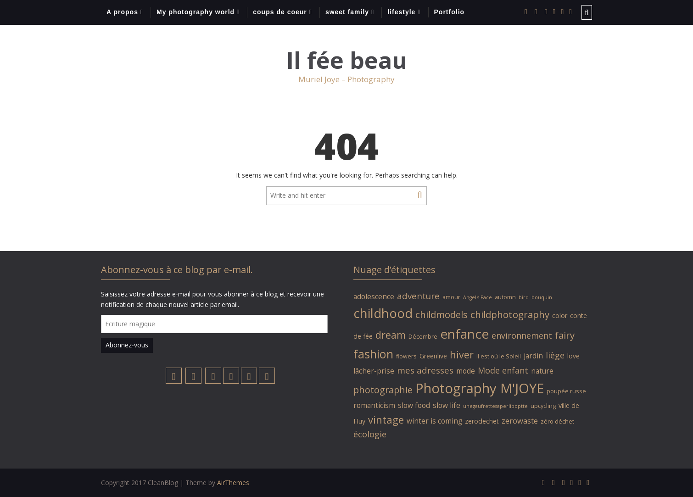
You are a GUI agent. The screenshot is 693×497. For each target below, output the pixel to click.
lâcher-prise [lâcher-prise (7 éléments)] (373, 371)
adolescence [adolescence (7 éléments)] (373, 296)
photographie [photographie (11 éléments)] (383, 390)
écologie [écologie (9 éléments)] (369, 434)
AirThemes (233, 482)
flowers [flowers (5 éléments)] (406, 356)
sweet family (347, 12)
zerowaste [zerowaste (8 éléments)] (520, 420)
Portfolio (449, 12)
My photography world (195, 12)
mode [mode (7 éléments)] (465, 371)
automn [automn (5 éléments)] (505, 297)
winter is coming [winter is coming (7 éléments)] (434, 421)
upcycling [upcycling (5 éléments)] (543, 406)
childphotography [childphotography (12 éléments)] (509, 314)
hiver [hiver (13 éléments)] (462, 354)
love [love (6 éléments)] (573, 356)
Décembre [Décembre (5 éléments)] (422, 337)
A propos (122, 12)
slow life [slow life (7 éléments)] (446, 405)
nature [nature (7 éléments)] (542, 371)
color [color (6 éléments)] (559, 315)
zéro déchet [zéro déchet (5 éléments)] (557, 421)
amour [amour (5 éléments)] (451, 297)
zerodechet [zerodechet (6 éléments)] (482, 421)
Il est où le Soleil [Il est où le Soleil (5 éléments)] (498, 356)
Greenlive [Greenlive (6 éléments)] (433, 356)
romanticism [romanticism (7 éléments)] (374, 405)
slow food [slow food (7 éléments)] (414, 405)
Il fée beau (346, 60)
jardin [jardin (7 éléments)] (533, 356)
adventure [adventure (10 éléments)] (418, 296)
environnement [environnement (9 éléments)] (522, 335)
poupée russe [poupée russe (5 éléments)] (566, 391)
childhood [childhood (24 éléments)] (383, 313)
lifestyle (401, 12)
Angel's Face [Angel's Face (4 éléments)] (477, 297)
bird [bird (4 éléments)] (524, 297)
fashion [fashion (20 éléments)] (373, 354)
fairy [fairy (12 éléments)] (565, 335)
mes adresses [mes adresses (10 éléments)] (425, 370)
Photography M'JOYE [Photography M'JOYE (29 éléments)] (479, 388)
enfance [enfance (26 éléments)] (464, 333)
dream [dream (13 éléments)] (390, 334)
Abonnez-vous (127, 345)
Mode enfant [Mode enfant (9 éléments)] (503, 370)
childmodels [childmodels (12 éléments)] (441, 314)
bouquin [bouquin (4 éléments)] (541, 297)
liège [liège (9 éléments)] (555, 355)
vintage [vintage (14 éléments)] (386, 419)
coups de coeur (280, 12)
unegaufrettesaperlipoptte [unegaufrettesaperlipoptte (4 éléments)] (495, 406)
